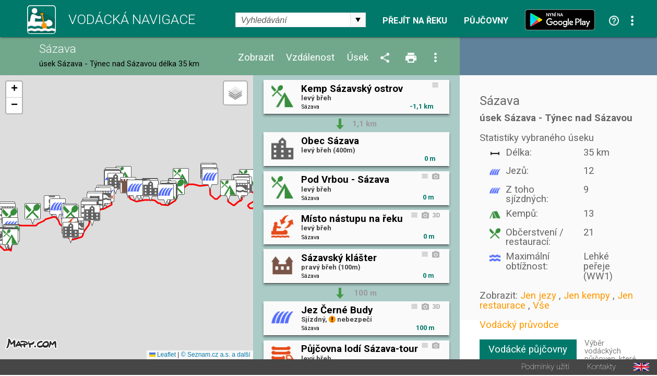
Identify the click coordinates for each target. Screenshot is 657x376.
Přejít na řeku (415, 21)
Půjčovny (486, 21)
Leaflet (162, 355)
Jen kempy (587, 295)
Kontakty (601, 368)
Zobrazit (256, 58)
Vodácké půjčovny (527, 349)
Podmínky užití (545, 368)
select (358, 20)
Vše (541, 305)
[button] (240, 191)
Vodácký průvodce (519, 325)
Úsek (357, 58)
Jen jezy (538, 295)
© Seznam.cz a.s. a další (215, 355)
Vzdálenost (310, 58)
